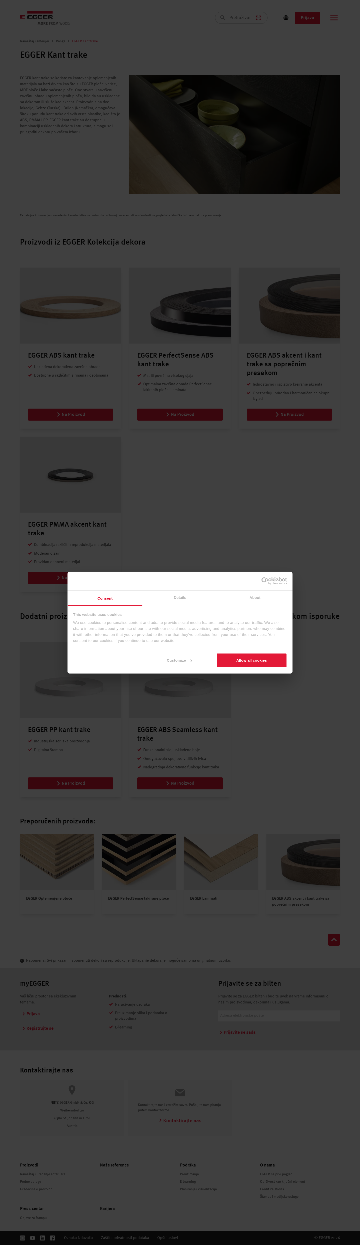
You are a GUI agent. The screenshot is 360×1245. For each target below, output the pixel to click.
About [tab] (255, 597)
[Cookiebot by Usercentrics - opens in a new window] (265, 581)
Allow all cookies (251, 660)
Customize (179, 660)
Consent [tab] (105, 598)
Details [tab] (180, 597)
